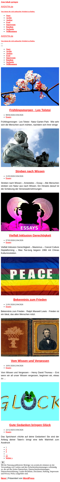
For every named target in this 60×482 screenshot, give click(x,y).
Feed (8, 22)
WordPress (28, 478)
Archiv (9, 18)
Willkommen (11, 31)
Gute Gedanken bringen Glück (30, 425)
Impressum (10, 25)
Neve (3, 478)
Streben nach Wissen (30, 171)
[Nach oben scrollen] (3, 462)
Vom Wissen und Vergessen (30, 360)
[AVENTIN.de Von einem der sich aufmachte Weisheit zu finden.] (30, 9)
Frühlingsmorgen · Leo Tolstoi (30, 110)
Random (9, 27)
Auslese (9, 20)
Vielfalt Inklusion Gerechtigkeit (30, 235)
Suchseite (10, 29)
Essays (8, 117)
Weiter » (9, 458)
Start (8, 16)
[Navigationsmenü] (2, 43)
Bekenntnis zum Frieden (30, 299)
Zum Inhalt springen (9, 2)
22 (7, 456)
